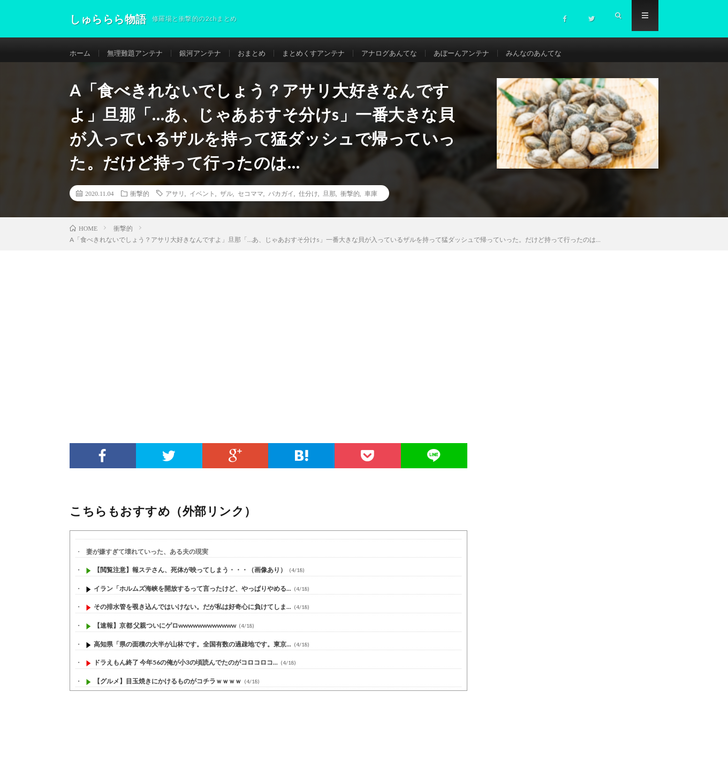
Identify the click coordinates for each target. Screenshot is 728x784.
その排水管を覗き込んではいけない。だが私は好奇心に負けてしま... (192, 615)
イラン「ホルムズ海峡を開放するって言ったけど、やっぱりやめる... (192, 596)
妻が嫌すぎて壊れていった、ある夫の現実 (147, 559)
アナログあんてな (407, 53)
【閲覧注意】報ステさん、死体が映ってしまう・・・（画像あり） (190, 578)
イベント (202, 200)
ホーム (81, 53)
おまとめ (262, 53)
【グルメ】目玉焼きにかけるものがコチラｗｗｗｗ (167, 688)
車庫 (371, 200)
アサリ (175, 200)
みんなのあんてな (560, 53)
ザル (226, 200)
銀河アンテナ (207, 53)
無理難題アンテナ (139, 53)
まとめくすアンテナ (327, 53)
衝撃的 (139, 200)
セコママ (250, 200)
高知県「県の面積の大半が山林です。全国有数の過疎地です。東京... (192, 652)
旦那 (329, 200)
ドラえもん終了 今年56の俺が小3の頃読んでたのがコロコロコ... (186, 670)
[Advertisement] (364, 338)
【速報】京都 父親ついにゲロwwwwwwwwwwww (165, 633)
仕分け (308, 200)
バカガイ (281, 200)
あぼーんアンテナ (484, 53)
